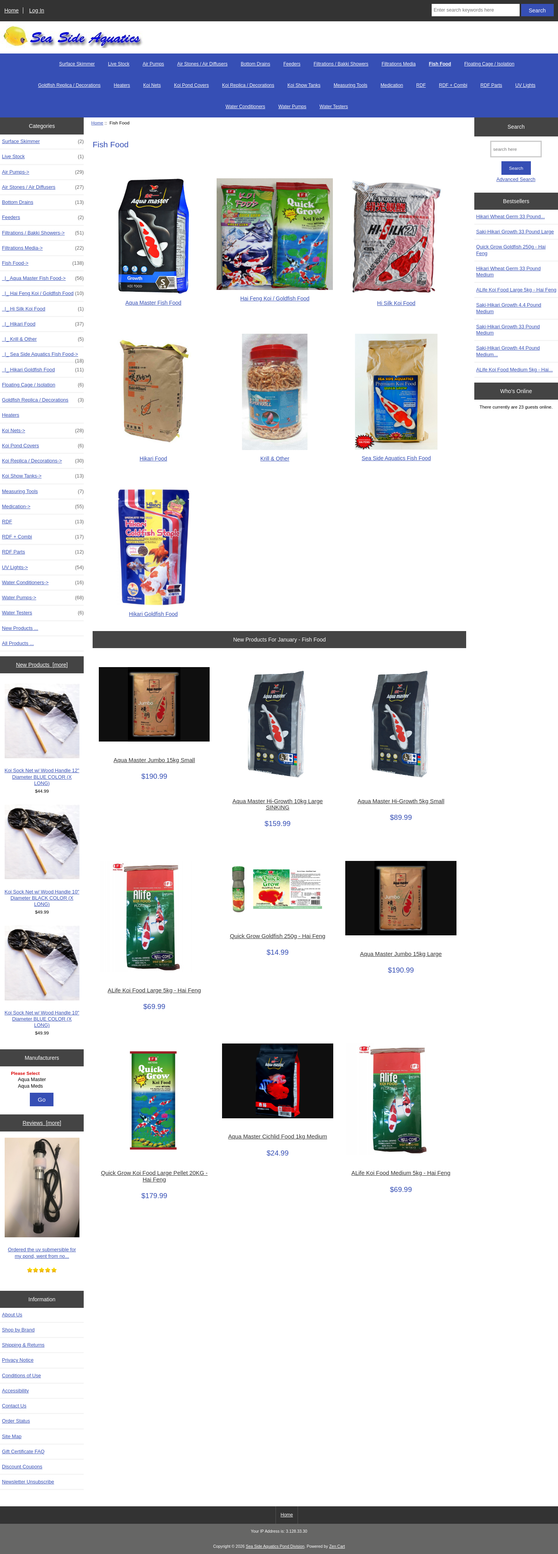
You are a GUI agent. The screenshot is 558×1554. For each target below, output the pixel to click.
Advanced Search (516, 179)
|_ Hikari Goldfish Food (43, 370)
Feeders (291, 64)
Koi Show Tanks (304, 85)
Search (516, 127)
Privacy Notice (17, 1360)
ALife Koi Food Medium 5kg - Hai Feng (401, 1173)
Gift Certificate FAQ (23, 1451)
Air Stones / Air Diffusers (202, 64)
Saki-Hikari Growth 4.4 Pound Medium (508, 308)
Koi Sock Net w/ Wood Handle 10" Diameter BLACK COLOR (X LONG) (42, 856)
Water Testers (334, 106)
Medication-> (43, 507)
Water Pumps (292, 106)
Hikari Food (153, 455)
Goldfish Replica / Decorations (69, 85)
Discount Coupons (22, 1466)
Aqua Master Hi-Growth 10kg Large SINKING (277, 804)
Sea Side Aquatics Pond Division (275, 1546)
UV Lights (525, 85)
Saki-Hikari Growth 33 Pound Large (515, 232)
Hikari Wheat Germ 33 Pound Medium (508, 272)
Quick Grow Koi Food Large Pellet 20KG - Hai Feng (154, 1176)
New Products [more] (42, 665)
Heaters (122, 85)
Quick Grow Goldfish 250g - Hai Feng (277, 936)
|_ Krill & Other (43, 339)
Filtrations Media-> (43, 248)
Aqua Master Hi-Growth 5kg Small (401, 801)
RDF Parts (491, 85)
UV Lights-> (43, 567)
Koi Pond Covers (191, 85)
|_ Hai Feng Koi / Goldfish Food (43, 293)
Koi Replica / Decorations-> (43, 461)
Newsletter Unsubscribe (28, 1482)
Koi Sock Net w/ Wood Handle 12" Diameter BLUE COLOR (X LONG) (42, 735)
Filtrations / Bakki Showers (340, 64)
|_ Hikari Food (43, 324)
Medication (392, 85)
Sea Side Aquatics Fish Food (396, 454)
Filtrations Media (399, 64)
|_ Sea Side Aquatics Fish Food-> (43, 356)
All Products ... (18, 643)
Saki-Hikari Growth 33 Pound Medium (508, 330)
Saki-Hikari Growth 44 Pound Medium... (508, 351)
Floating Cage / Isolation (489, 64)
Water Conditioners (245, 106)
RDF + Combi (453, 85)
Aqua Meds (43, 1086)
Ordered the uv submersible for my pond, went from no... (42, 1198)
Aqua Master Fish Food (153, 299)
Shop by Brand (18, 1330)
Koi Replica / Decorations (248, 85)
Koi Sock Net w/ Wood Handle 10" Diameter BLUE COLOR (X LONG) (42, 977)
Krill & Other (275, 455)
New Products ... (20, 628)
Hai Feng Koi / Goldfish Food (275, 295)
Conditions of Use (21, 1375)
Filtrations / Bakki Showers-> (43, 233)
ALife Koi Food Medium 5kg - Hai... (514, 370)
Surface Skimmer (77, 64)
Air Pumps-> (43, 172)
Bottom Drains (255, 64)
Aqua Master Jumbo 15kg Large (401, 954)
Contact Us (14, 1406)
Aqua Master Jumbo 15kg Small (154, 760)
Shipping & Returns (23, 1345)
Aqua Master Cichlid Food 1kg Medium (277, 1136)
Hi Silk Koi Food (396, 299)
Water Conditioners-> (43, 583)
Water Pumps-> (43, 598)
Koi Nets (152, 85)
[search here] (516, 149)
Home (11, 10)
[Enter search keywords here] (476, 10)
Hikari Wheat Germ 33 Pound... (510, 216)
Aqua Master (43, 1079)
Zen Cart (337, 1546)
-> (43, 263)
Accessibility (15, 1391)
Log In (36, 10)
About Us (12, 1315)
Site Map (11, 1436)
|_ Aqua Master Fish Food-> (43, 278)
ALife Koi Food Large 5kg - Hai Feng (154, 990)
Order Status (16, 1421)
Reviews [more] (41, 1123)
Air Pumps (153, 64)
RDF (421, 85)
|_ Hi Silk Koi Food (43, 309)
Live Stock (118, 64)
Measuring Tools (350, 85)
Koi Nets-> (43, 431)
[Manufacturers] (42, 1080)
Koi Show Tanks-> (43, 476)
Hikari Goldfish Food (153, 610)
